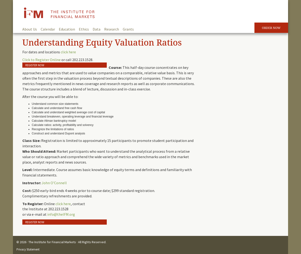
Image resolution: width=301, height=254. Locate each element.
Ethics (84, 29)
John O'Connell (54, 182)
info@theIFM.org (61, 214)
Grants (128, 29)
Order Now (271, 28)
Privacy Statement (28, 249)
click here (68, 52)
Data (96, 29)
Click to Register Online (41, 59)
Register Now (34, 65)
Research (111, 29)
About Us (29, 29)
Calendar (48, 29)
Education (67, 29)
